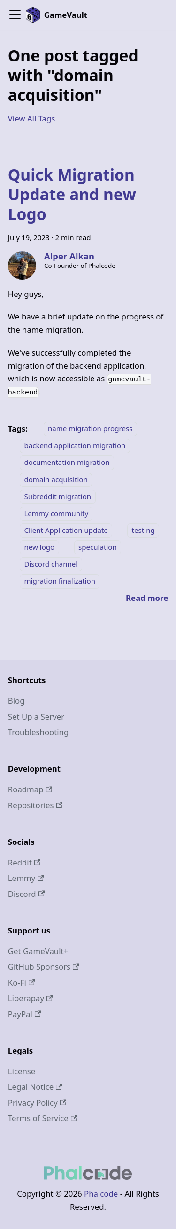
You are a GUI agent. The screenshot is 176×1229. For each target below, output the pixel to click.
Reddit (24, 862)
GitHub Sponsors (43, 966)
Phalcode (101, 1193)
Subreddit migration (57, 496)
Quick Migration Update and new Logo (72, 194)
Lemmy (26, 877)
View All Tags (31, 118)
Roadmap (30, 789)
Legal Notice (35, 1086)
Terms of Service (42, 1118)
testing (143, 530)
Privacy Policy (37, 1102)
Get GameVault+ (38, 951)
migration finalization (59, 580)
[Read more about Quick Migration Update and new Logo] (147, 597)
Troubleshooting (38, 732)
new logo (39, 547)
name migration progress (90, 428)
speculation (97, 547)
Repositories (35, 805)
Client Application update (66, 530)
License (22, 1071)
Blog (16, 700)
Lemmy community (56, 513)
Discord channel (50, 564)
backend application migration (74, 445)
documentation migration (66, 462)
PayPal (24, 1014)
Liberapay (30, 998)
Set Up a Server (36, 716)
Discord (26, 893)
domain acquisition (55, 479)
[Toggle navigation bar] (15, 15)
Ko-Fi (21, 982)
